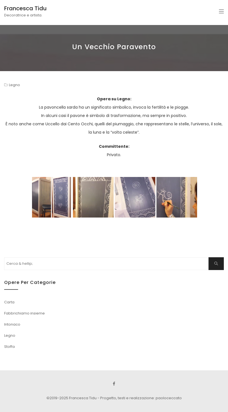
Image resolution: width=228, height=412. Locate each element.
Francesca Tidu (25, 8)
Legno (14, 85)
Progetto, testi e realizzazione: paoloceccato (141, 398)
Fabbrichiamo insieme (24, 313)
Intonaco (12, 324)
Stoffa (9, 346)
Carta (9, 302)
